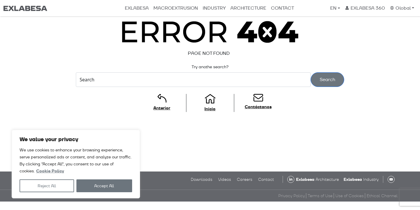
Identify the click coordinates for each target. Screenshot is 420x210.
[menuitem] (335, 8)
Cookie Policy (50, 171)
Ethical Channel (382, 195)
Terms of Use (320, 195)
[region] (76, 164)
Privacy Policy (291, 195)
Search (327, 79)
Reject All (47, 185)
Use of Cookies (349, 195)
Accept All (104, 185)
